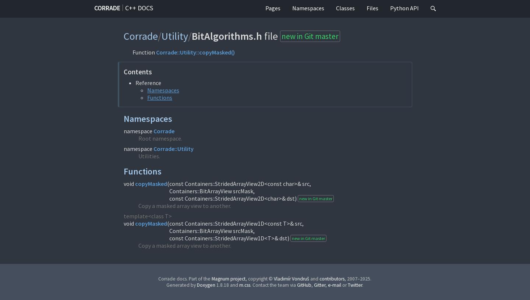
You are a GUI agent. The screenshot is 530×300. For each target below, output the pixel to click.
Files (372, 8)
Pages (272, 8)
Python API (404, 8)
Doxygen (206, 285)
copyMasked (151, 183)
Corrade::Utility (173, 148)
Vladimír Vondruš (291, 279)
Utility (175, 36)
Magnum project (228, 279)
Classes (345, 8)
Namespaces (308, 8)
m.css (244, 285)
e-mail (334, 285)
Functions (159, 97)
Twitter (355, 285)
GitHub (304, 285)
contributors (331, 279)
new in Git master (310, 36)
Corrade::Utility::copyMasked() (195, 52)
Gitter (319, 285)
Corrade (107, 8)
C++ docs (139, 8)
